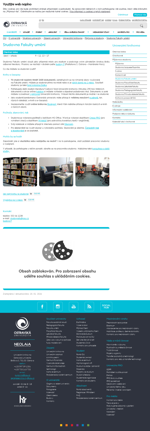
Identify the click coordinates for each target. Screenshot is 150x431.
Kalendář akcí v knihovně (123, 122)
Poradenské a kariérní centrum (59, 375)
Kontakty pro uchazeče (86, 346)
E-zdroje (116, 106)
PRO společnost (113, 381)
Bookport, (52, 104)
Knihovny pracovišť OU (125, 98)
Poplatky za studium (85, 372)
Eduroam (68, 124)
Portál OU (80, 355)
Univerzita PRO (125, 32)
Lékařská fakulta (53, 334)
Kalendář (50, 392)
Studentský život (83, 343)
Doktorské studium (84, 334)
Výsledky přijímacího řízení (87, 331)
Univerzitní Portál (139, 20)
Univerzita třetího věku (116, 387)
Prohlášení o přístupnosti (117, 372)
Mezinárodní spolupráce (117, 323)
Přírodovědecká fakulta (56, 337)
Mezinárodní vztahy (103, 32)
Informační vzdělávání (122, 110)
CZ (40, 20)
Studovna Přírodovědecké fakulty (129, 94)
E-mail (114, 20)
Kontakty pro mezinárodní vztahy (121, 334)
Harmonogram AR (84, 363)
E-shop (109, 375)
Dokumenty (51, 387)
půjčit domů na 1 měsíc (83, 83)
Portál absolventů (83, 389)
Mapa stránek (85, 20)
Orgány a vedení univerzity (57, 384)
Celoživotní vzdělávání (116, 384)
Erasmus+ (111, 326)
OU (4, 38)
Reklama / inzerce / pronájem (119, 390)
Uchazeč (28, 32)
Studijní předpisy (83, 375)
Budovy (49, 398)
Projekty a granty (114, 353)
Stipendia (80, 369)
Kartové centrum (53, 372)
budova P (7, 221)
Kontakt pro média (115, 400)
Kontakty (116, 118)
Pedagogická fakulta (55, 325)
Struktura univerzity (32, 38)
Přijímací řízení (82, 328)
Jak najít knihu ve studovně (16, 194)
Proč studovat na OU (85, 337)
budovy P (60, 64)
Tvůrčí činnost (112, 350)
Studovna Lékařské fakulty (126, 87)
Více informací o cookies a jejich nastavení (89, 11)
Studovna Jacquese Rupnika (127, 67)
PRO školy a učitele (114, 378)
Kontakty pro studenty (86, 381)
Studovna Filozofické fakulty (127, 83)
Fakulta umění (52, 328)
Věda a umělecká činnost (76, 32)
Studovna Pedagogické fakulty (128, 90)
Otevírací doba (119, 52)
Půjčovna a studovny (94, 38)
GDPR (109, 370)
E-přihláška (81, 322)
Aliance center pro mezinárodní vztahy (123, 328)
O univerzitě (13, 32)
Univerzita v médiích (115, 409)
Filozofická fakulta (54, 331)
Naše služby (117, 102)
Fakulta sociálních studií (56, 322)
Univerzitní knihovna (72, 38)
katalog (39, 92)
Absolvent (54, 32)
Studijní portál (125, 20)
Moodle (108, 20)
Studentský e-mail (83, 357)
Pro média (140, 32)
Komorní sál (120, 75)
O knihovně (117, 56)
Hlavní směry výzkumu (116, 345)
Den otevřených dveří (85, 340)
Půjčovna (119, 64)
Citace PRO (94, 118)
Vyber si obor (82, 325)
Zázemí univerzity (52, 38)
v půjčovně (35, 94)
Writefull (42, 121)
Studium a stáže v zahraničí (87, 366)
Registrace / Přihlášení (85, 392)
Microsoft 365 (98, 20)
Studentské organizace (86, 378)
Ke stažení (111, 412)
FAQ (78, 395)
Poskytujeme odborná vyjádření (120, 406)
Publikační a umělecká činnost (119, 348)
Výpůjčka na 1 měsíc (13, 200)
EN (43, 20)
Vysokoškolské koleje (55, 363)
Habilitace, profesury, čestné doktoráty (123, 331)
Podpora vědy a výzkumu (123, 114)
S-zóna (118, 71)
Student (40, 32)
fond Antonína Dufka (37, 85)
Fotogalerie (51, 389)
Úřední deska (52, 395)
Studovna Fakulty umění (118, 38)
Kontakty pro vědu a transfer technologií (124, 359)
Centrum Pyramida (54, 360)
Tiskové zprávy (113, 403)
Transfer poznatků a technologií (120, 356)
